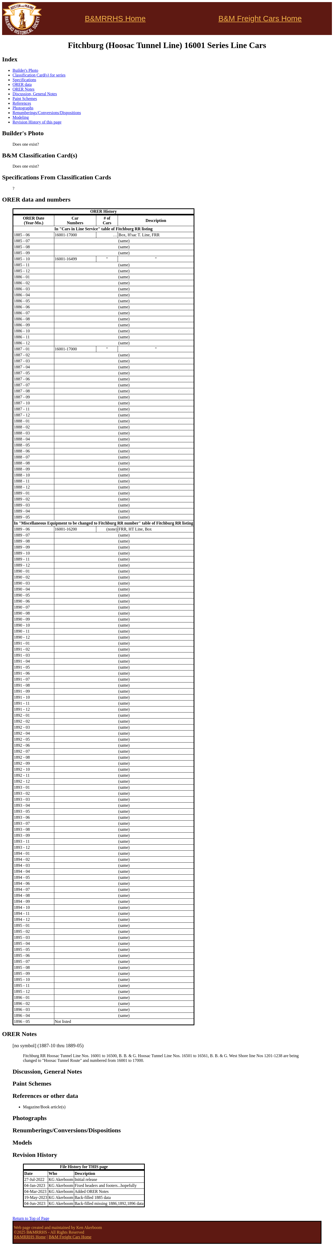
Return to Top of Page (31, 1218)
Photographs (23, 108)
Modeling (21, 117)
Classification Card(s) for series (39, 75)
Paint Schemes (25, 98)
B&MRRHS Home (115, 18)
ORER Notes (23, 89)
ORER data (22, 84)
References (22, 103)
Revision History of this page (37, 122)
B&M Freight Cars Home (260, 18)
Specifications (24, 80)
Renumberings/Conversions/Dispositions (47, 112)
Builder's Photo (25, 70)
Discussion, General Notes (35, 94)
